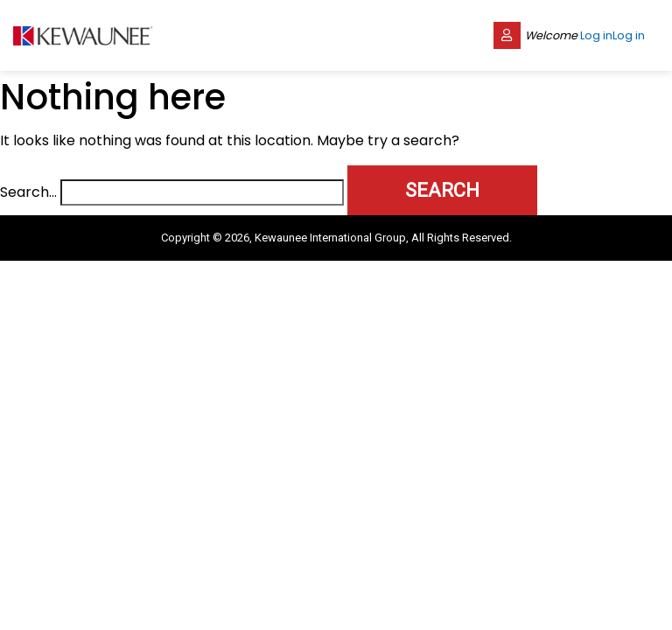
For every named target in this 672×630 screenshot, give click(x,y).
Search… (28, 192)
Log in (596, 35)
